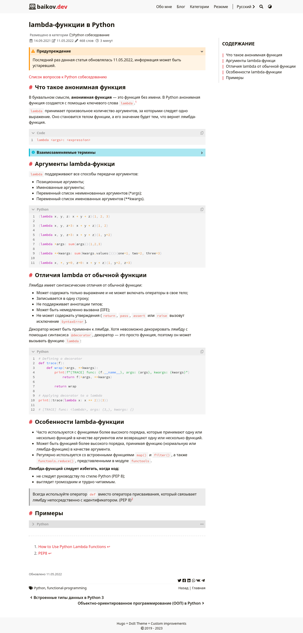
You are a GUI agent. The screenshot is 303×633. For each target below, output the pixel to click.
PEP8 (42, 551)
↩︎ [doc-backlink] (108, 545)
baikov (48, 6)
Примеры (234, 77)
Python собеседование (89, 35)
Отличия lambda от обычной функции (261, 66)
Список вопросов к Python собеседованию (68, 77)
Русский (247, 6)
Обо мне (164, 6)
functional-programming (67, 586)
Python (39, 586)
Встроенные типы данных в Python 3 (66, 596)
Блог (181, 6)
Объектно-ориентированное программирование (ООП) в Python (141, 601)
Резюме (221, 6)
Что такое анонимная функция (254, 55)
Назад (183, 586)
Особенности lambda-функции (254, 72)
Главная (198, 586)
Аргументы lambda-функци (250, 60)
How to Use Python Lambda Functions (72, 545)
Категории (200, 6)
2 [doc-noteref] (132, 498)
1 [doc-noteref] (136, 102)
